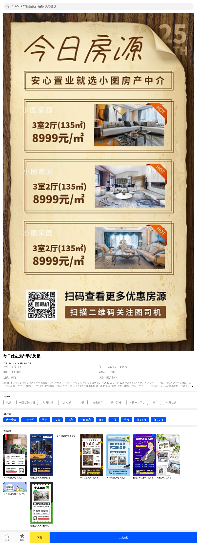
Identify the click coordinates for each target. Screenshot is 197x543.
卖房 (57, 419)
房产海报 (116, 402)
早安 (126, 419)
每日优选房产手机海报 (13, 477)
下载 (39, 537)
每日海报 (48, 402)
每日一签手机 (137, 402)
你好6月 (141, 419)
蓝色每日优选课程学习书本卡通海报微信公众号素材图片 (15, 494)
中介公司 (29, 419)
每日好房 (85, 419)
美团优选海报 (27, 402)
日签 (101, 419)
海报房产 (97, 402)
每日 (82, 402)
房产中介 (11, 419)
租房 (70, 419)
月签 (114, 419)
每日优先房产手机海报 (39, 525)
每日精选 (171, 402)
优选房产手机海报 (164, 477)
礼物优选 (66, 402)
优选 (8, 402)
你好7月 (158, 419)
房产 (155, 402)
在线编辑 (123, 537)
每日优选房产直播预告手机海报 (41, 477)
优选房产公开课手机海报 (143, 477)
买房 (44, 419)
